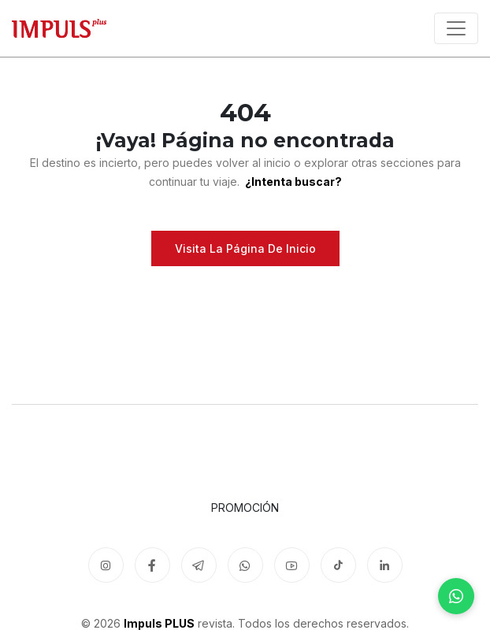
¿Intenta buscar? (292, 181)
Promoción (245, 507)
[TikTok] (338, 565)
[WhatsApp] (456, 596)
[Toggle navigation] (456, 28)
